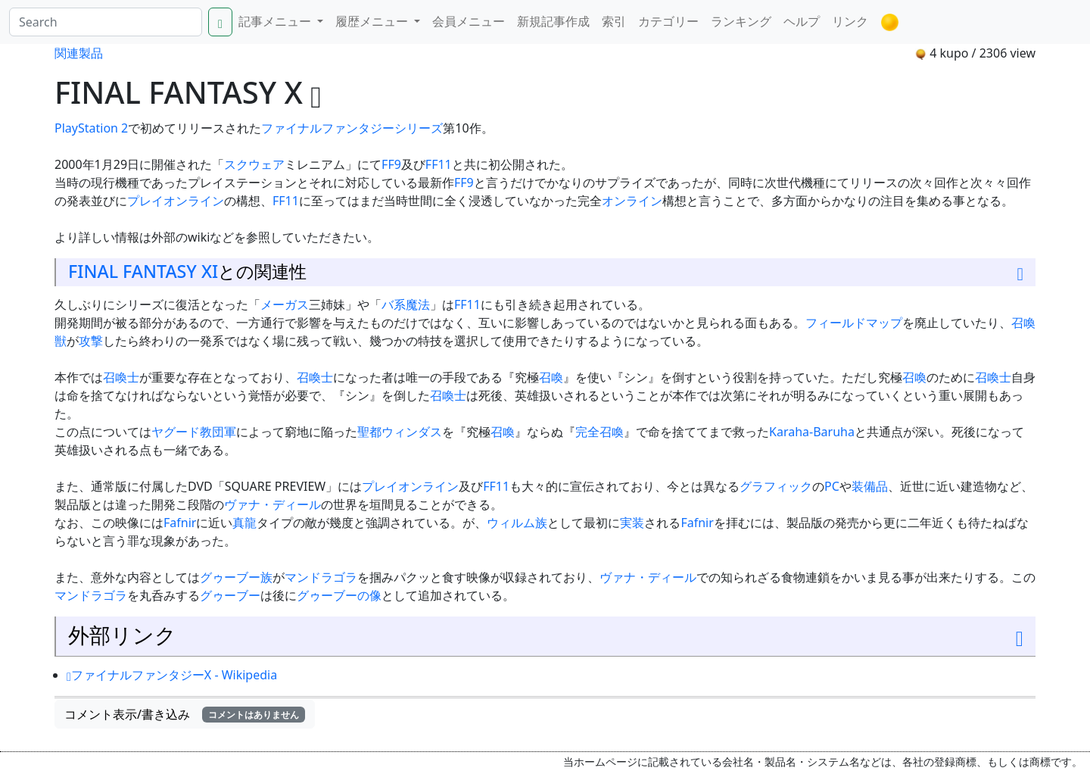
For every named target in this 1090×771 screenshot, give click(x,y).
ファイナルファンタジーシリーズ (352, 128)
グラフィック (776, 486)
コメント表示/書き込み (184, 714)
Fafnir (180, 522)
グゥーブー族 (236, 577)
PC (831, 486)
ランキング (741, 21)
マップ (884, 322)
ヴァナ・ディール (272, 504)
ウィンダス (412, 431)
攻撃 (91, 340)
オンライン (632, 200)
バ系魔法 (406, 304)
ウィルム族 (517, 522)
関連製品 (78, 53)
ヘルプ (801, 21)
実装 (632, 522)
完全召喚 (599, 431)
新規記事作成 (553, 21)
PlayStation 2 (91, 128)
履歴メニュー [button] (373, 21)
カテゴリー (668, 21)
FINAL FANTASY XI (143, 271)
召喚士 (121, 377)
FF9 (391, 164)
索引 (614, 21)
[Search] (105, 22)
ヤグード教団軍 (193, 431)
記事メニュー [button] (276, 21)
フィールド (835, 322)
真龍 (244, 522)
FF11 (438, 164)
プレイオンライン (175, 200)
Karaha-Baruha (812, 431)
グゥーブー (230, 595)
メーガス (284, 304)
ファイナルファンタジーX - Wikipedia (172, 674)
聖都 (369, 431)
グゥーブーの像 (339, 595)
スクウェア (254, 164)
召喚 (551, 377)
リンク (850, 21)
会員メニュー (468, 21)
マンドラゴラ (321, 577)
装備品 (870, 486)
